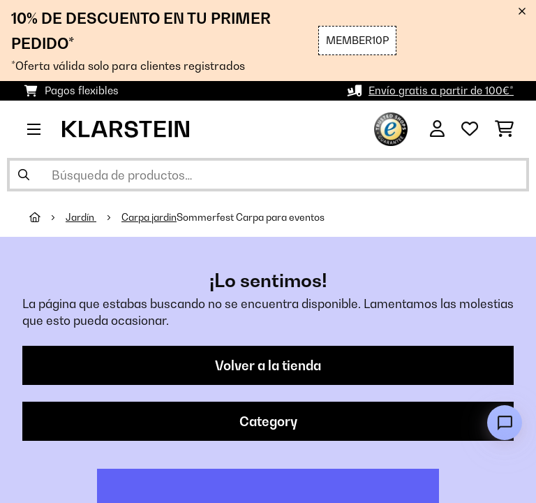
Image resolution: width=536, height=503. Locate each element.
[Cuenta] (437, 129)
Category (268, 421)
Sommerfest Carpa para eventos (251, 217)
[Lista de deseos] (469, 129)
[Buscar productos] (268, 174)
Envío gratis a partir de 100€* (441, 90)
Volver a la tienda (268, 365)
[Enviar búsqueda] (23, 174)
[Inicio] (47, 217)
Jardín (81, 217)
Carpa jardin (149, 217)
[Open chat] (504, 422)
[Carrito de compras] (504, 129)
